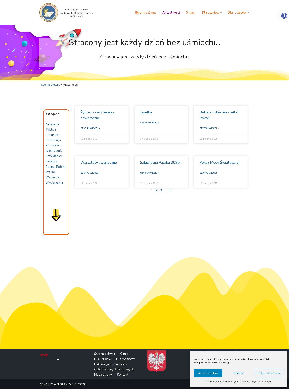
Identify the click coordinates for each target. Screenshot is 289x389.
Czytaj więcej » (90, 128)
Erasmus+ (53, 135)
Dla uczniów (102, 359)
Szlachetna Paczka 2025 (160, 162)
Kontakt (122, 374)
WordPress (76, 384)
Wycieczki (53, 177)
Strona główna (145, 12)
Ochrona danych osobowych (222, 381)
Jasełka (146, 112)
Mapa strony (103, 374)
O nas (124, 354)
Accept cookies (208, 373)
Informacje (53, 140)
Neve (43, 384)
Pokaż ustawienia (269, 373)
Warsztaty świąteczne (99, 162)
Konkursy (53, 145)
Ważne (51, 172)
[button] (284, 16)
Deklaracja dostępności (110, 364)
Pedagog (52, 161)
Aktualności (171, 12)
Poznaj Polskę (56, 167)
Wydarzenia (54, 183)
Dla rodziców (125, 359)
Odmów (238, 373)
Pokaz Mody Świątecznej (219, 162)
